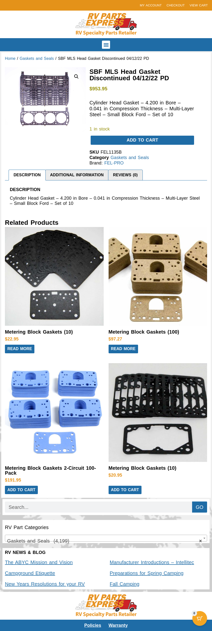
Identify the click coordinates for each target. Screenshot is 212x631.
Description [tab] (27, 175)
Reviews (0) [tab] (125, 175)
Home (10, 58)
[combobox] (106, 538)
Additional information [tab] (77, 175)
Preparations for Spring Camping (147, 573)
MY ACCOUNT (151, 5)
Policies (92, 625)
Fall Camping (125, 584)
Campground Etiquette (30, 573)
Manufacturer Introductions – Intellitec (152, 562)
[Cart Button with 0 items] (199, 618)
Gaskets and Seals (37, 58)
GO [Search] (199, 507)
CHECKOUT (176, 5)
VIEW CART (199, 5)
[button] (106, 45)
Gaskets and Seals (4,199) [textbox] (104, 540)
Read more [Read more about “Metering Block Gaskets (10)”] (19, 349)
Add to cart (142, 140)
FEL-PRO (114, 163)
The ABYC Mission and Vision (39, 562)
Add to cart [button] (21, 490)
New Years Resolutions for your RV (45, 584)
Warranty (118, 625)
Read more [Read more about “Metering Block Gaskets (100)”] (123, 349)
